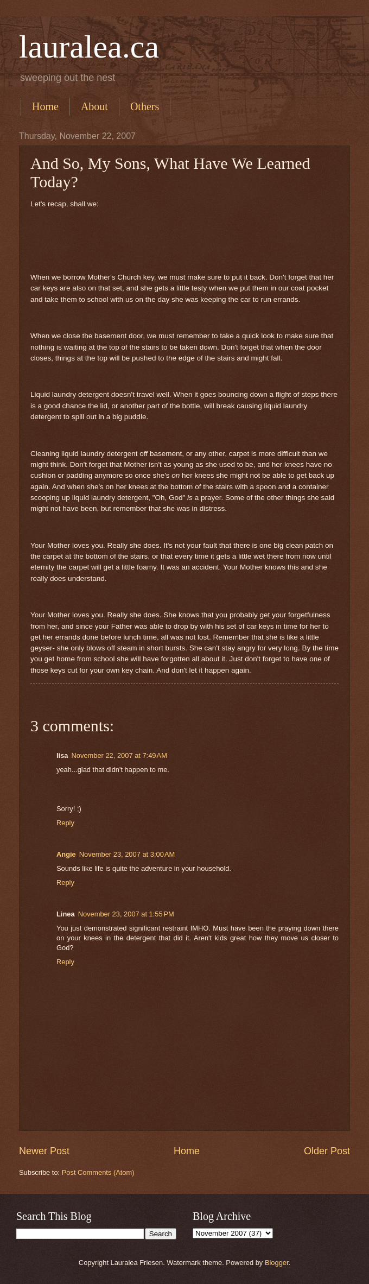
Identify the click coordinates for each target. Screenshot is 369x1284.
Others (144, 106)
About (94, 106)
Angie (66, 854)
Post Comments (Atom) (98, 1172)
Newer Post (44, 1151)
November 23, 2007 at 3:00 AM (127, 854)
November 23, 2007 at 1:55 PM (126, 914)
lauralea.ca (89, 47)
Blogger (277, 1262)
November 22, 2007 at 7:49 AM (119, 755)
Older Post (327, 1151)
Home (45, 106)
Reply (65, 823)
